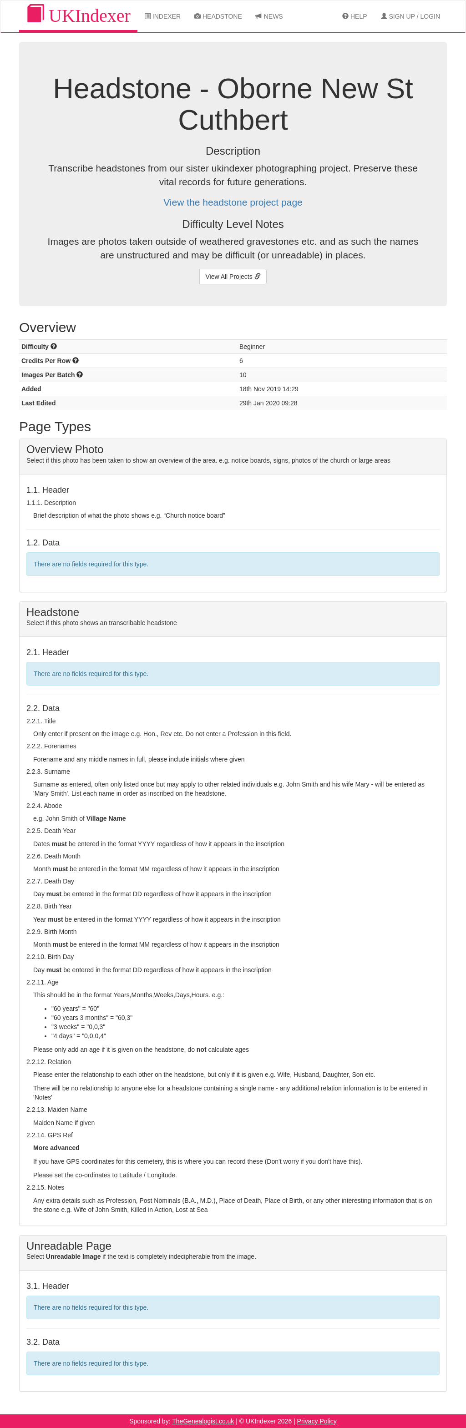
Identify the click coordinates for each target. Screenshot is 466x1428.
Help (354, 16)
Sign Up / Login (410, 16)
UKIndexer (78, 15)
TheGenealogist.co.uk (203, 1421)
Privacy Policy (317, 1421)
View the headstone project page (233, 202)
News (269, 16)
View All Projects (232, 276)
